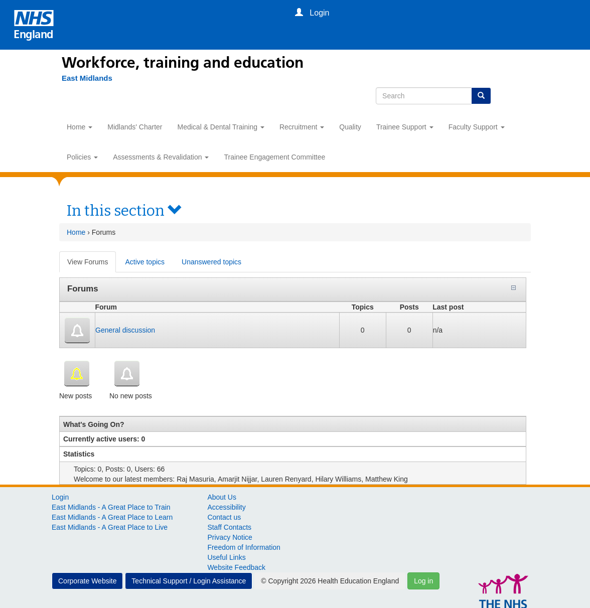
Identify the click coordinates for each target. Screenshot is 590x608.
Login (60, 497)
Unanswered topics (211, 262)
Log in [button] (423, 581)
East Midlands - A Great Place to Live (110, 527)
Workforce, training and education (183, 63)
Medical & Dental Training (221, 127)
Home (79, 127)
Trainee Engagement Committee (274, 157)
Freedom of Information (243, 547)
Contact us (224, 517)
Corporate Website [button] (87, 581)
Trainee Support (404, 127)
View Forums (91, 264)
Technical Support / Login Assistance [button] (188, 581)
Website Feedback (236, 567)
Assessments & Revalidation (161, 157)
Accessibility (226, 507)
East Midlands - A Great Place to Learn (112, 517)
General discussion (125, 330)
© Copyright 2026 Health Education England (330, 581)
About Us (221, 497)
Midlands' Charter (134, 127)
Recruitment (301, 127)
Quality (350, 127)
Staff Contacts (229, 527)
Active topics (145, 262)
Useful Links (226, 557)
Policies (82, 157)
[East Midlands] (82, 78)
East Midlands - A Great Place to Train (111, 507)
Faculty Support (477, 127)
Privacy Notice (229, 537)
